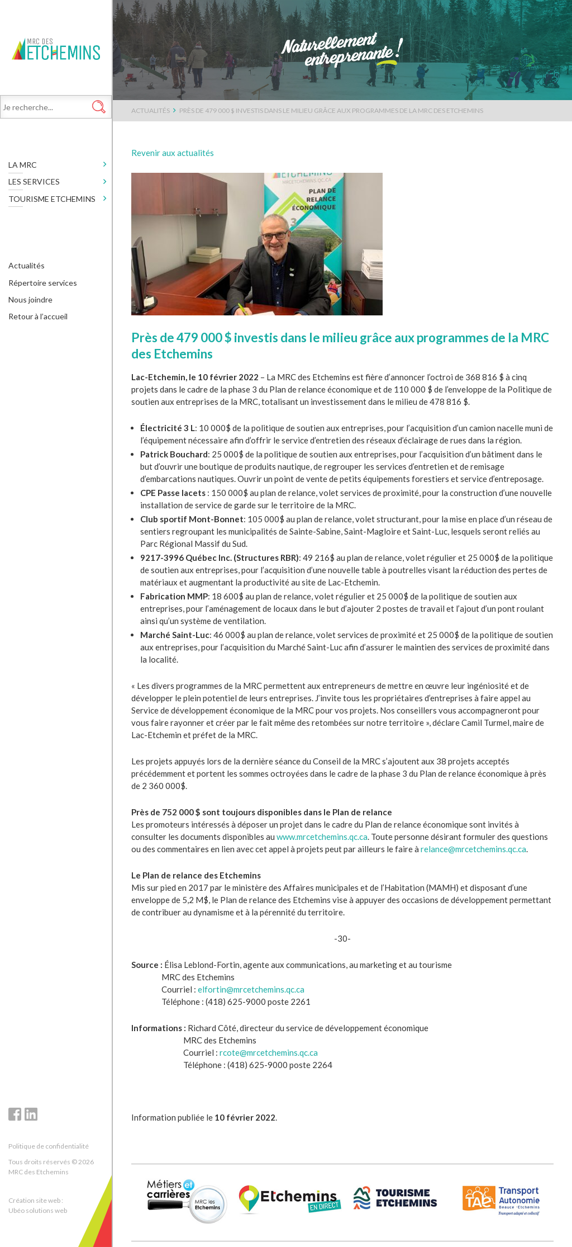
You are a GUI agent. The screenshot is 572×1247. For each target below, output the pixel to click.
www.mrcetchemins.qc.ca (322, 837)
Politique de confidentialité (48, 1146)
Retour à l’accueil (38, 319)
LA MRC (22, 167)
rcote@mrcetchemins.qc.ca (269, 1052)
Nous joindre (30, 302)
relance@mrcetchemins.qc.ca (473, 849)
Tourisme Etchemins (52, 201)
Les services (34, 185)
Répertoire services (42, 285)
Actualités (26, 268)
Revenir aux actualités (172, 153)
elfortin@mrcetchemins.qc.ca (251, 989)
